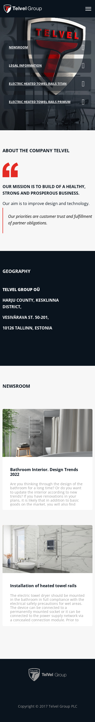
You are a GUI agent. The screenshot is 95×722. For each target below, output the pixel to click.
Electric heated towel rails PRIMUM (39, 102)
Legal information (25, 65)
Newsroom (18, 47)
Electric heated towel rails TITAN (38, 84)
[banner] (23, 8)
